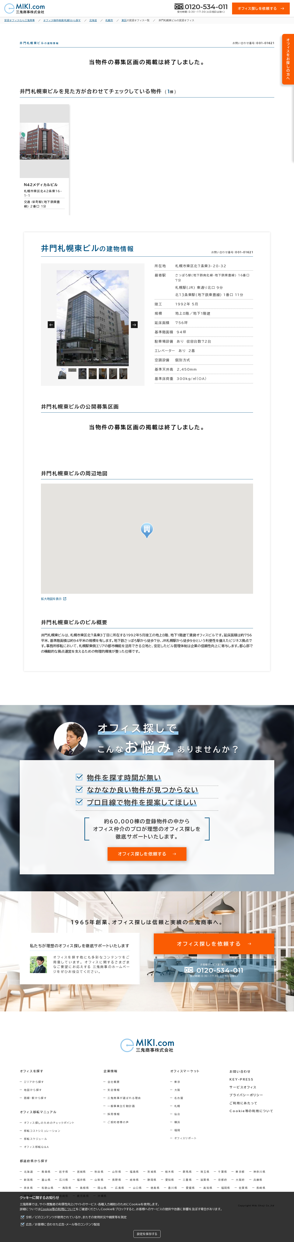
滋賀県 (205, 1187)
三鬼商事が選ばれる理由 (125, 1105)
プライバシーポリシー (247, 1102)
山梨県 (99, 1187)
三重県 (187, 1187)
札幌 (179, 1113)
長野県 (116, 1187)
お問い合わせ (241, 1078)
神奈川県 (259, 1179)
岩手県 (63, 1179)
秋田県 (99, 1179)
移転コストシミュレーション (42, 1138)
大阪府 (240, 1187)
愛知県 (169, 1187)
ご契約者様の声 (119, 1129)
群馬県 (187, 1179)
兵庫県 (258, 1187)
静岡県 (152, 1187)
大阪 (179, 1097)
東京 (179, 1089)
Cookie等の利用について (58, 1209)
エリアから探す (34, 1089)
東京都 (240, 1179)
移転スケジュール (35, 1146)
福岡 (179, 1137)
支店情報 (114, 1097)
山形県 (116, 1179)
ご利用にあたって (244, 1110)
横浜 (179, 1129)
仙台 (179, 1121)
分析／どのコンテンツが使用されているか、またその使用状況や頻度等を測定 (76, 1217)
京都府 (222, 1187)
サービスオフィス (243, 1094)
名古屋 (180, 1105)
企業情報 (111, 1078)
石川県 (63, 1187)
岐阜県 (134, 1187)
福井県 (81, 1187)
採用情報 (114, 1121)
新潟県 (28, 1187)
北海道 (28, 1179)
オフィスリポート (187, 1146)
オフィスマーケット (186, 1078)
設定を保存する (147, 1233)
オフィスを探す (32, 1078)
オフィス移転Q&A (36, 1154)
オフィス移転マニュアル (38, 1119)
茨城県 (152, 1179)
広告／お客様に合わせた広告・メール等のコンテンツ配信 (63, 1224)
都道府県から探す (34, 1168)
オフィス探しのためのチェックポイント (49, 1130)
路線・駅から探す (35, 1105)
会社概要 (114, 1089)
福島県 (134, 1179)
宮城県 (81, 1179)
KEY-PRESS (242, 1086)
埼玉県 (205, 1179)
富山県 (46, 1187)
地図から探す (33, 1097)
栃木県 (169, 1179)
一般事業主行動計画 (122, 1113)
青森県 (46, 1179)
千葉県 (222, 1179)
